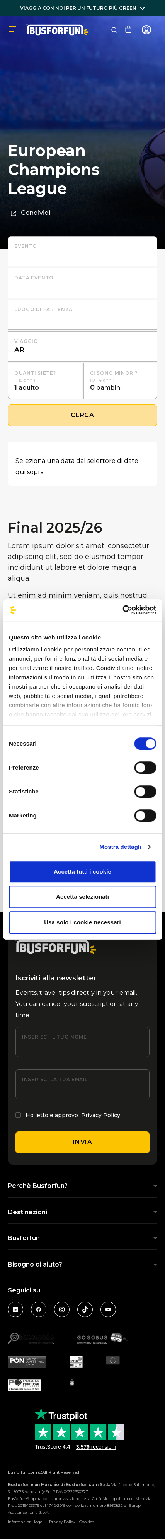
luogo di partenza (43, 309)
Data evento (34, 278)
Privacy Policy (100, 1115)
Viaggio (26, 341)
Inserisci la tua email (55, 1079)
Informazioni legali (26, 1521)
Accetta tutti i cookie (82, 871)
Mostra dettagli (120, 846)
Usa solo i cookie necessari (82, 922)
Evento (25, 246)
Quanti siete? (35, 373)
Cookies (86, 1521)
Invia (82, 1142)
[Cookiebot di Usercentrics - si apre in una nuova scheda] (122, 610)
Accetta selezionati (82, 896)
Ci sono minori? (114, 373)
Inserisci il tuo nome (54, 1037)
